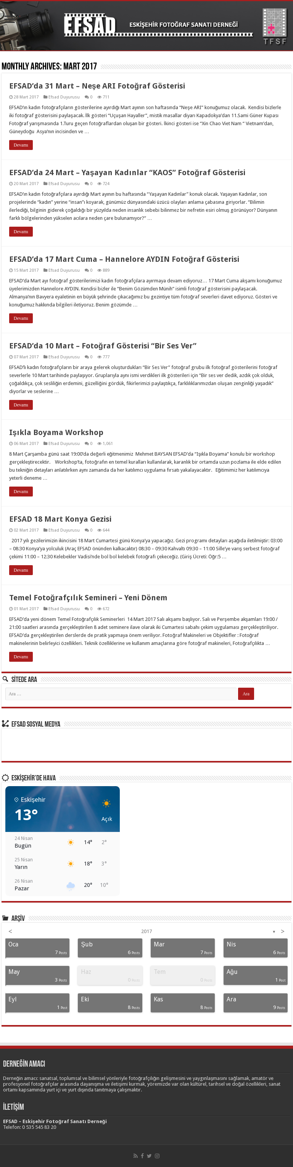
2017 (146, 931)
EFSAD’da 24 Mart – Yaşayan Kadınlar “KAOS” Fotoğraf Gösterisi (127, 172)
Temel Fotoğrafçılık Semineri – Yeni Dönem (88, 597)
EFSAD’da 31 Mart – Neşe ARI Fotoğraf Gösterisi (97, 85)
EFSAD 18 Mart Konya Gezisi (60, 519)
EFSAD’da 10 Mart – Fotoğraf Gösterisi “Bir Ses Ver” (102, 345)
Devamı (21, 145)
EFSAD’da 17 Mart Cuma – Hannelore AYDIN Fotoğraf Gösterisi (124, 259)
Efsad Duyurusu (64, 97)
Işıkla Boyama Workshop (56, 432)
